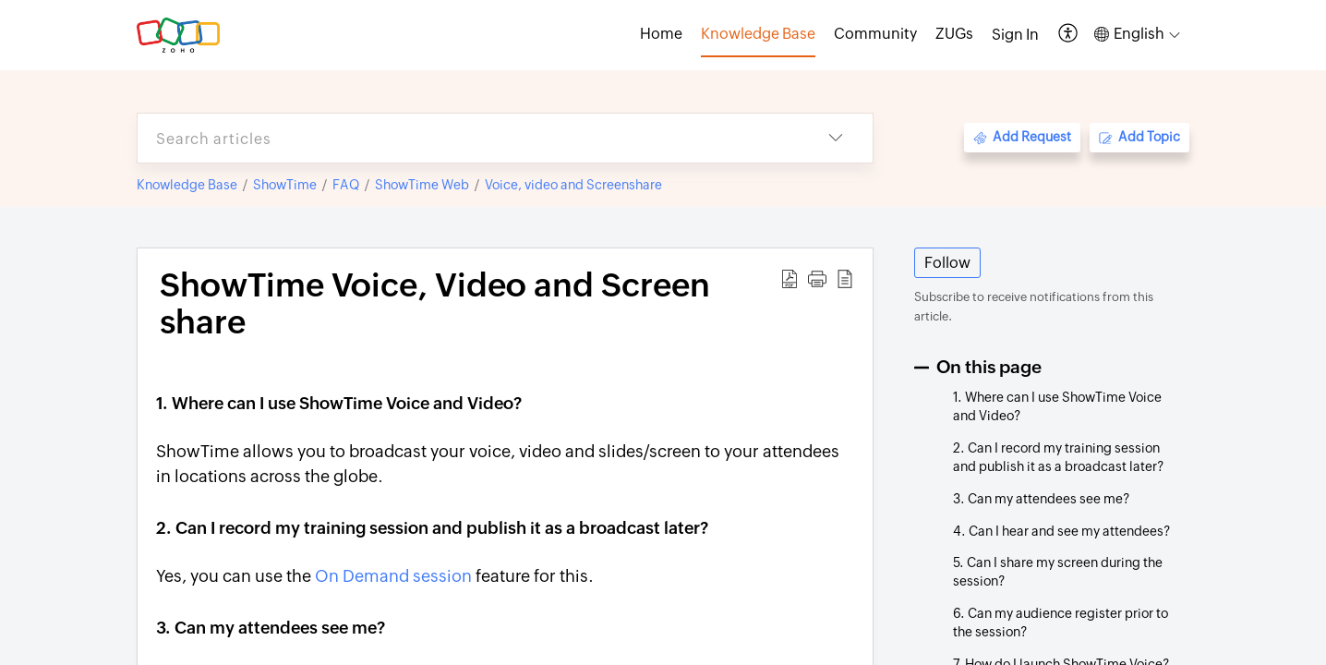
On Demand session (393, 576)
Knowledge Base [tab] (758, 33)
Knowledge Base (187, 184)
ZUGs (954, 33)
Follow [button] (947, 263)
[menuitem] (1015, 35)
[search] (468, 138)
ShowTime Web (422, 184)
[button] (1068, 34)
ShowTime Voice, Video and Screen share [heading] (435, 304)
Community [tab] (875, 33)
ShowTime (285, 184)
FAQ (345, 184)
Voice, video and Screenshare (573, 184)
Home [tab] (661, 33)
